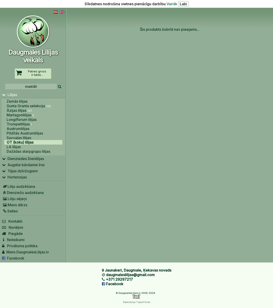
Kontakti (12, 221)
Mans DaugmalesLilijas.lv (25, 252)
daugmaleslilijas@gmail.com (130, 274)
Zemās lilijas (17, 101)
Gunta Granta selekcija (29, 106)
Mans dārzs (14, 205)
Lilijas (9, 94)
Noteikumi (13, 239)
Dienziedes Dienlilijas (23, 158)
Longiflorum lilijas (22, 119)
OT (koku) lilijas (20, 142)
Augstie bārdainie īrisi (23, 165)
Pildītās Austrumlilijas (25, 133)
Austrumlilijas (18, 128)
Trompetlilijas (19, 124)
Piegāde (12, 233)
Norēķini (12, 227)
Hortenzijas (14, 177)
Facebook (13, 258)
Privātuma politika (20, 246)
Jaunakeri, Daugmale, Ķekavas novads (138, 270)
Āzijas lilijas (19, 110)
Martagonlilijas (20, 115)
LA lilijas (14, 147)
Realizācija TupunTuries (136, 302)
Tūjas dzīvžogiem (20, 171)
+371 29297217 (119, 279)
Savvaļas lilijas (19, 137)
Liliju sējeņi (14, 198)
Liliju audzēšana (18, 186)
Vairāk (172, 4)
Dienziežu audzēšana (23, 192)
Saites (10, 211)
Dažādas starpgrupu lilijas (28, 151)
